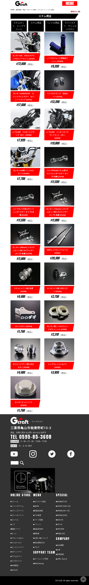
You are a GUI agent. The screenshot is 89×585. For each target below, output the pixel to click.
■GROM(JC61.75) (63, 511)
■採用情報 (60, 554)
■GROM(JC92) (61, 515)
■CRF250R (60, 529)
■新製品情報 (38, 511)
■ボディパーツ (16, 552)
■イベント (37, 524)
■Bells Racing (38, 563)
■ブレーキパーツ (17, 515)
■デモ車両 (37, 515)
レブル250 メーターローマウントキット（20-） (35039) (57, 135)
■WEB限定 (15, 565)
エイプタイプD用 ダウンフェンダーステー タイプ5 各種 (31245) (23, 212)
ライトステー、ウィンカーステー (70, 25)
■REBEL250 (60, 534)
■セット (14, 534)
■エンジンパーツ (17, 547)
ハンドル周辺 (53, 22)
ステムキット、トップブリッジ (19, 25)
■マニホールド (16, 543)
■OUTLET (14, 570)
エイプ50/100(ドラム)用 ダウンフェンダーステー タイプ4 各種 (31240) (57, 173)
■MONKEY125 (61, 502)
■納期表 (36, 534)
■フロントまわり (17, 538)
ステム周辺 (36, 22)
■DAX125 (59, 520)
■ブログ (36, 547)
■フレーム (15, 502)
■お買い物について (40, 538)
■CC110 (59, 524)
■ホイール (15, 520)
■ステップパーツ (17, 511)
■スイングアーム (17, 506)
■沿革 (58, 550)
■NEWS (36, 506)
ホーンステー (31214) (23, 326)
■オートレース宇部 (40, 559)
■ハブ (13, 524)
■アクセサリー (16, 556)
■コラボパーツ (16, 561)
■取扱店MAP (38, 529)
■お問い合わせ (61, 559)
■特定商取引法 (39, 543)
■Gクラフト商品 (39, 502)
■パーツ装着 (38, 520)
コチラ (43, 432)
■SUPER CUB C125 (63, 506)
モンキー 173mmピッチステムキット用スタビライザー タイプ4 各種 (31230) (57, 212)
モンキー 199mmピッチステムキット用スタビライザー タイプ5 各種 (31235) (24, 250)
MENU (70, 3)
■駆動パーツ (15, 529)
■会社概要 (60, 545)
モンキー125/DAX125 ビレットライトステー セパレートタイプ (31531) (23, 97)
